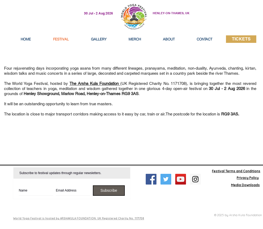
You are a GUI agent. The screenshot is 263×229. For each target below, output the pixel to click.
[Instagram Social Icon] (195, 179)
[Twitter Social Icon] (165, 179)
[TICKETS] (241, 39)
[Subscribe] (109, 190)
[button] (169, 39)
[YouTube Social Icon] (180, 179)
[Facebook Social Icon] (151, 179)
